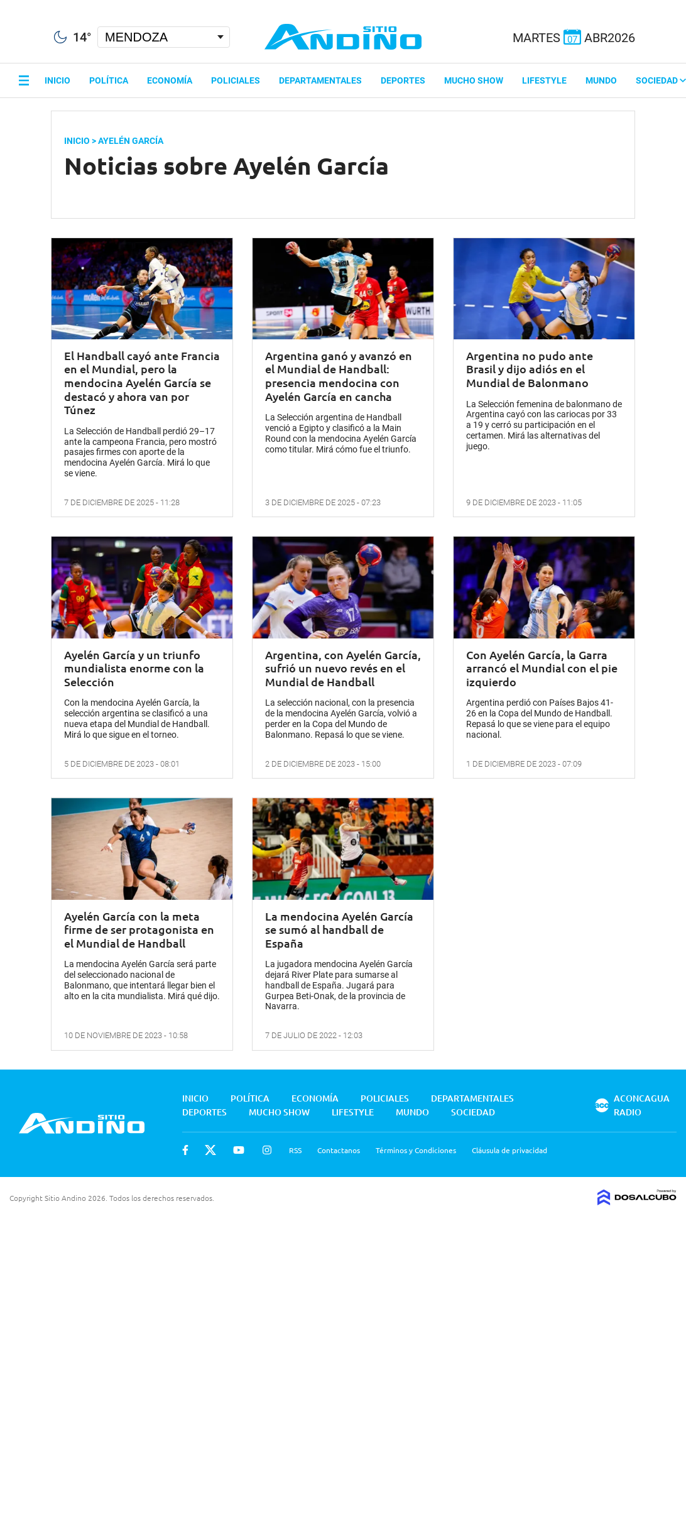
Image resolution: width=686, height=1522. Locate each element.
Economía (169, 80)
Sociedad (661, 80)
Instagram (267, 1150)
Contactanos (338, 1150)
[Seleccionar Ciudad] (163, 37)
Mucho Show (473, 80)
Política (108, 80)
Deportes (403, 80)
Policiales (235, 80)
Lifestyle (544, 80)
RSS (295, 1150)
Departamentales (320, 80)
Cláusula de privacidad (509, 1150)
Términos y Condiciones (416, 1150)
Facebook (185, 1150)
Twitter (210, 1150)
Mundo (601, 80)
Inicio (57, 80)
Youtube (238, 1150)
